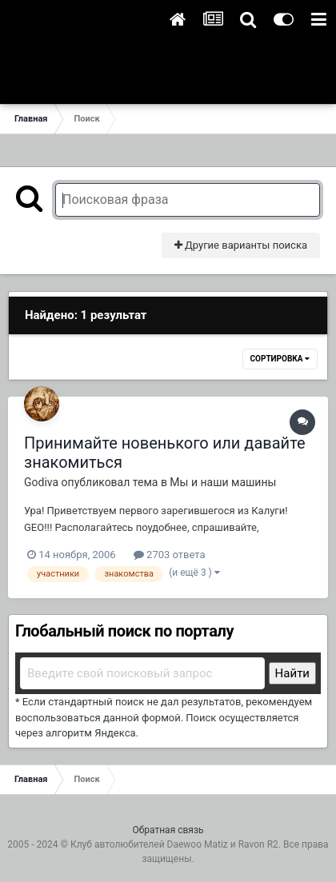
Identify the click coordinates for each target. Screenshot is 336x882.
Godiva (41, 482)
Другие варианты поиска (240, 245)
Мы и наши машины (223, 482)
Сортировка (280, 358)
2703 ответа (170, 555)
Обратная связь (167, 830)
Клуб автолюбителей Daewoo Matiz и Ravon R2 (174, 844)
